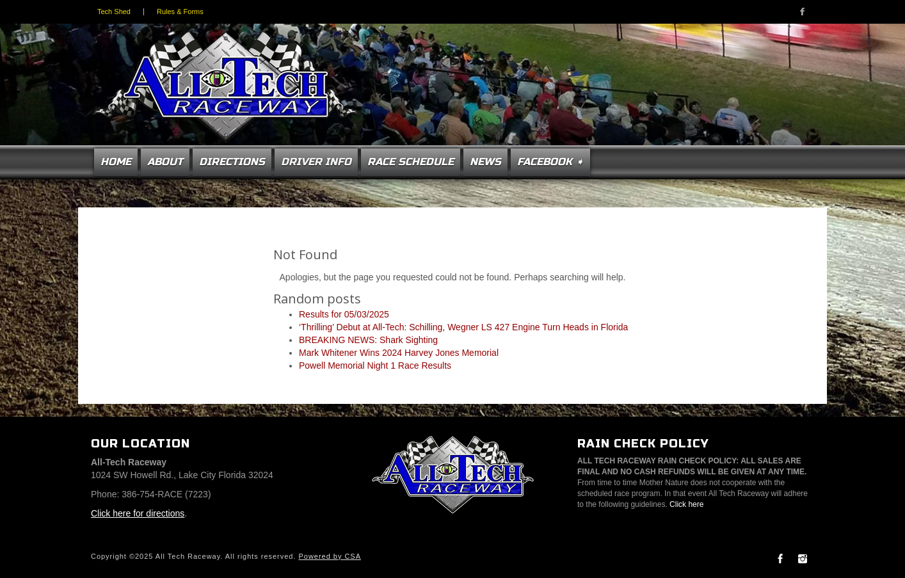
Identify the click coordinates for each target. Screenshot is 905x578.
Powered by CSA (330, 556)
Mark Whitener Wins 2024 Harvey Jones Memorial (399, 353)
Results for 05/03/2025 (344, 314)
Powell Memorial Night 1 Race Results (375, 365)
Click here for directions (137, 513)
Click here (686, 504)
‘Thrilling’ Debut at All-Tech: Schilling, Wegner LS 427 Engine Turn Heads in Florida (463, 327)
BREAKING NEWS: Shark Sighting (368, 340)
